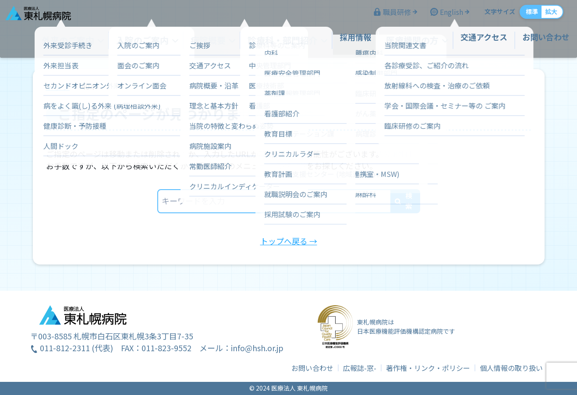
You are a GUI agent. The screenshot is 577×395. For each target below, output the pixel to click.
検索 (408, 200)
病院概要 (214, 41)
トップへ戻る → (288, 241)
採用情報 (352, 41)
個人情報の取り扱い (511, 368)
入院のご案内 (152, 41)
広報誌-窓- (359, 368)
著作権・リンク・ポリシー (428, 368)
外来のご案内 (83, 41)
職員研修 (389, 16)
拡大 (543, 15)
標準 (523, 15)
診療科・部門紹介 (283, 41)
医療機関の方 (406, 41)
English (443, 16)
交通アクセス (475, 41)
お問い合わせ (537, 41)
